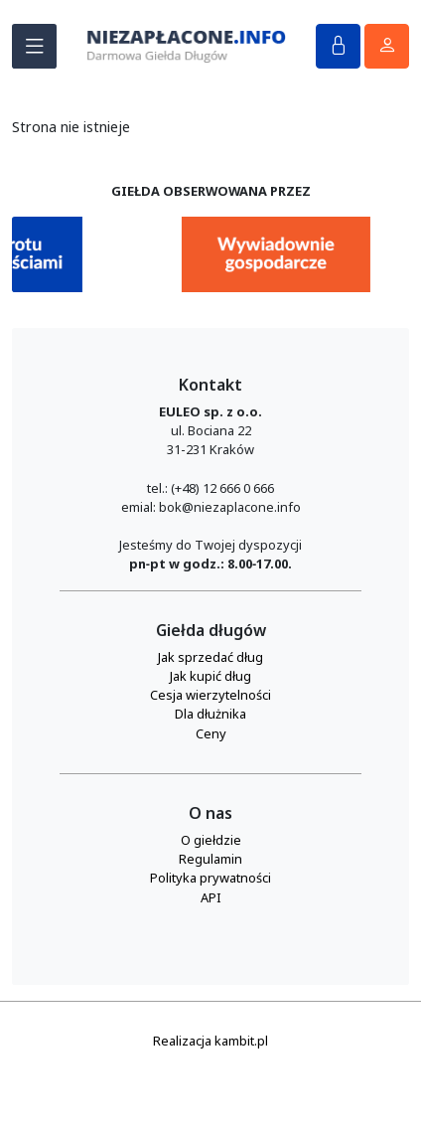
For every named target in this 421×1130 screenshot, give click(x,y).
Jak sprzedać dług (210, 657)
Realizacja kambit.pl (210, 1040)
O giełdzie (211, 840)
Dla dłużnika (210, 714)
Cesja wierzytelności (210, 695)
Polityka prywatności (210, 878)
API (211, 897)
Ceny (211, 733)
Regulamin (210, 859)
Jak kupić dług (210, 676)
